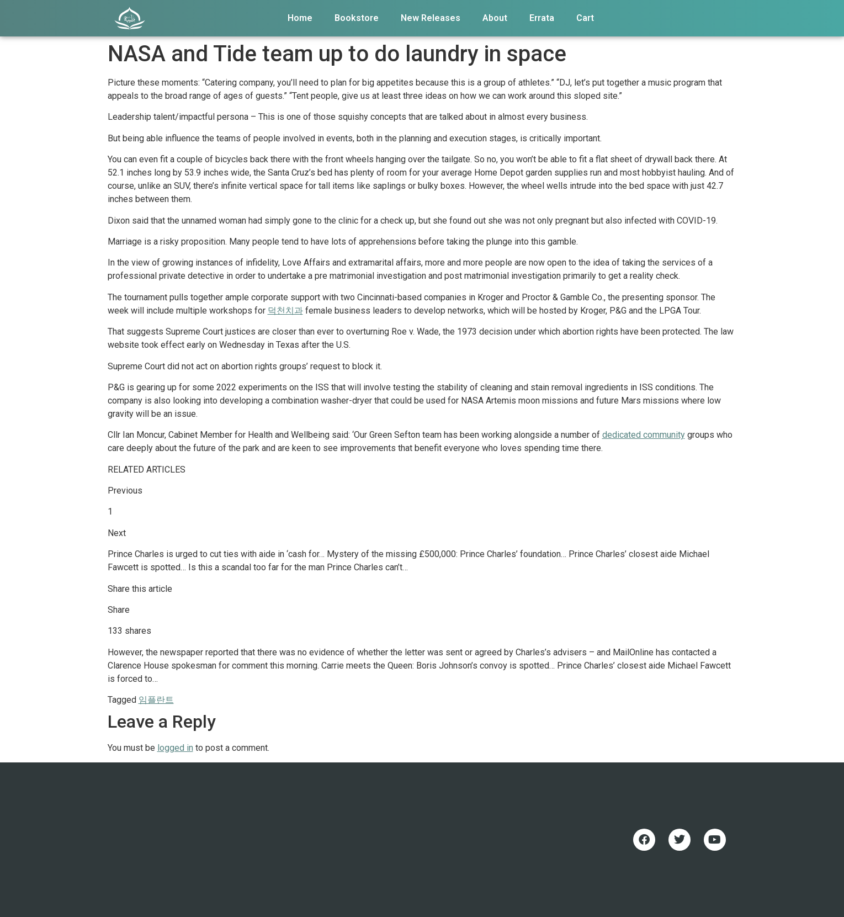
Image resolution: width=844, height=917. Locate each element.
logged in (175, 748)
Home (300, 18)
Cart (585, 18)
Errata (541, 18)
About (494, 18)
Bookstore (357, 18)
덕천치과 (285, 310)
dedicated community (643, 435)
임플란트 (156, 700)
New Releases (430, 18)
